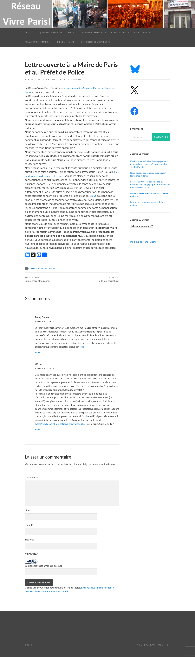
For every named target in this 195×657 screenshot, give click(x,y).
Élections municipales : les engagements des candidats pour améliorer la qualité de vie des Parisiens (150, 164)
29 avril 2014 (32, 79)
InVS (94, 195)
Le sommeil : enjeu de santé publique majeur (147, 203)
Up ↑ (168, 645)
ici (83, 346)
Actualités (42, 268)
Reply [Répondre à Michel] (38, 430)
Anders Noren (155, 645)
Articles (51, 268)
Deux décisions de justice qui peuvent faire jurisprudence (148, 174)
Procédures (140, 33)
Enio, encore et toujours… (37, 279)
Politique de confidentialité (143, 241)
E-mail (29, 524)
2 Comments (75, 79)
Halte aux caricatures (108, 279)
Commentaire (33, 477)
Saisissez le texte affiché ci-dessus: (43, 565)
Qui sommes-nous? (49, 33)
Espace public (119, 33)
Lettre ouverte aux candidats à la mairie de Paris (149, 194)
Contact (72, 33)
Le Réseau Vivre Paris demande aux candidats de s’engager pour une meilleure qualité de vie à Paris (150, 184)
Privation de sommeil (37, 42)
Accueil (29, 33)
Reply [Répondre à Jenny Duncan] (38, 353)
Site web (29, 539)
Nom (28, 510)
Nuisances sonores (93, 33)
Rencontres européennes (95, 42)
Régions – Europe (66, 42)
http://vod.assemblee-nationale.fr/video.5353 (60, 423)
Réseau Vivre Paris (54, 79)
